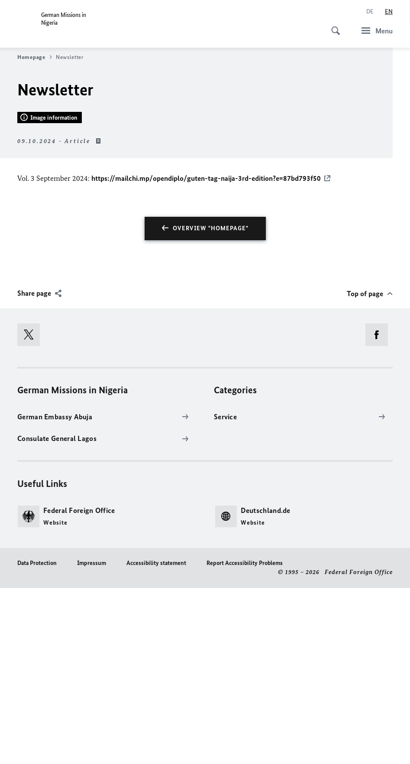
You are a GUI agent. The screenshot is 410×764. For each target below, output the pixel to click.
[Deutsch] (370, 11)
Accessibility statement (156, 738)
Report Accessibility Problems (245, 738)
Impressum (91, 738)
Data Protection (37, 738)
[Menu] (374, 30)
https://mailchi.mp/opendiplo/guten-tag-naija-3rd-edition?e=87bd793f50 (206, 354)
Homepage (34, 57)
